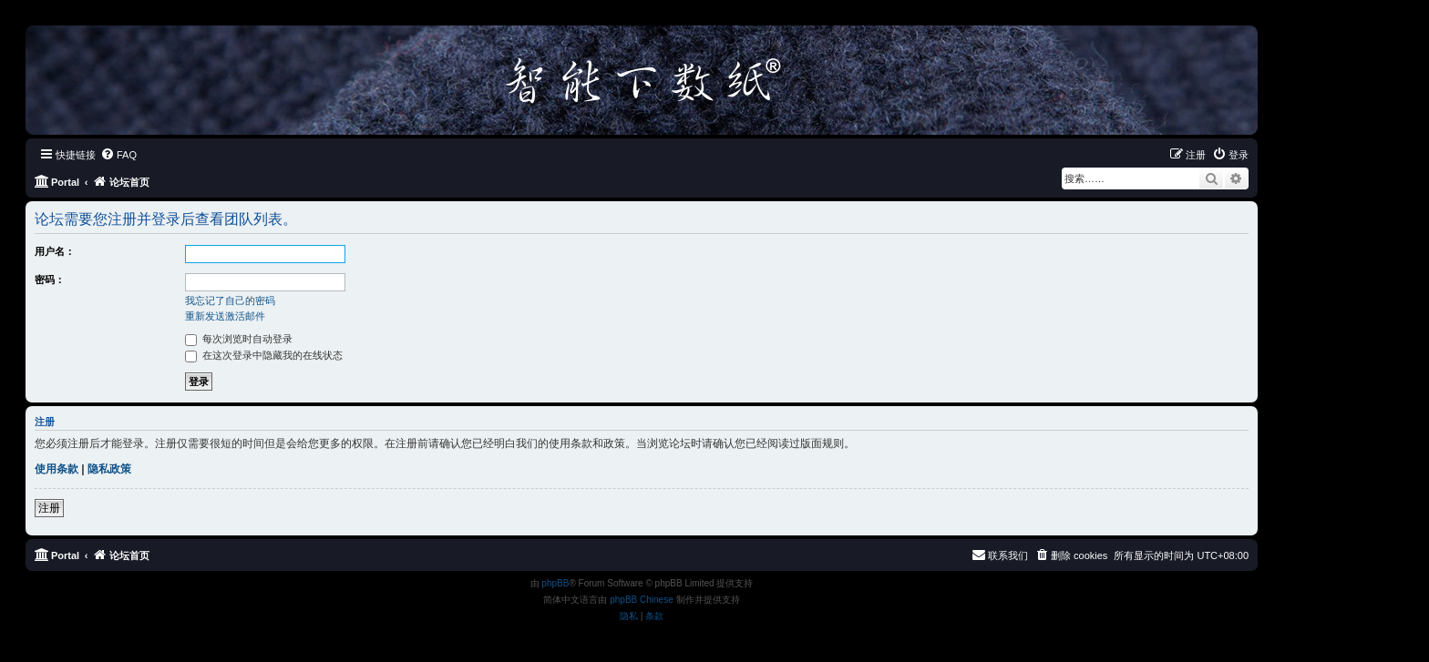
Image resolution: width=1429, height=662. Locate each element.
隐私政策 (109, 469)
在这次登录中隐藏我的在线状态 (264, 355)
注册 (49, 508)
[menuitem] (118, 155)
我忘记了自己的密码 (230, 300)
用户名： (55, 251)
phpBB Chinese (641, 600)
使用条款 (56, 469)
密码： (50, 279)
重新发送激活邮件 (225, 316)
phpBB (555, 583)
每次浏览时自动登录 (239, 338)
